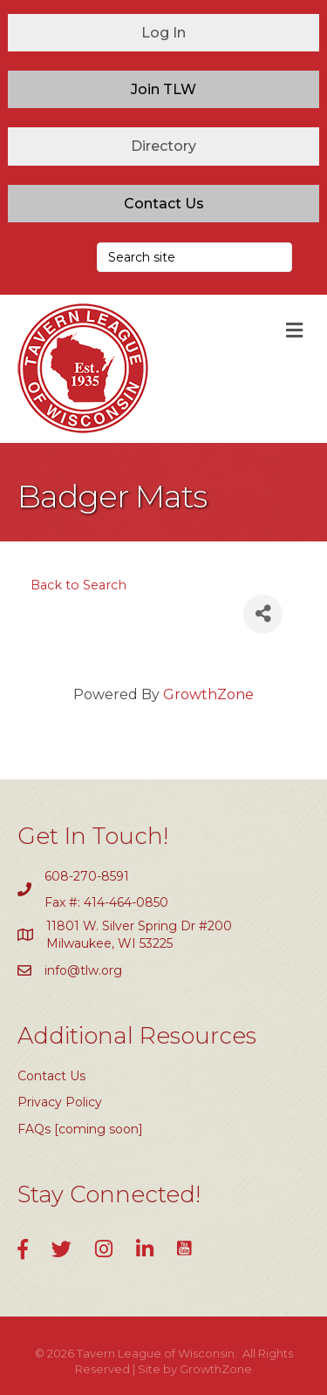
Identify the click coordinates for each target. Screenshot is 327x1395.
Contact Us (51, 1076)
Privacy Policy (59, 1102)
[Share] (263, 614)
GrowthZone (208, 694)
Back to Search (78, 585)
